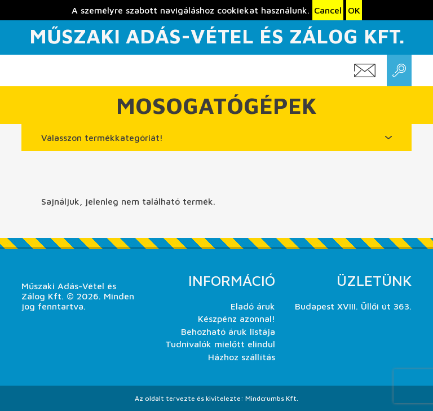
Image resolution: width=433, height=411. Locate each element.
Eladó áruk (253, 306)
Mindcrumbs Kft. (271, 398)
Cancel (328, 10)
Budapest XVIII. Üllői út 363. (353, 306)
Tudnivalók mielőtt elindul (220, 344)
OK (354, 10)
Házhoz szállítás (241, 357)
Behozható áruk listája (228, 331)
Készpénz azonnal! (236, 318)
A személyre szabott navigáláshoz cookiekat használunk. (191, 10)
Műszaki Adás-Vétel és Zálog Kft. (216, 36)
